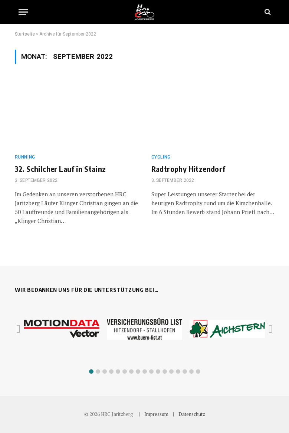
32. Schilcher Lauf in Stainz (60, 168)
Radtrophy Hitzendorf (188, 168)
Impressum (156, 414)
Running (25, 157)
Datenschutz (191, 414)
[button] (91, 371)
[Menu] (23, 12)
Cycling (161, 157)
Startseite (25, 34)
